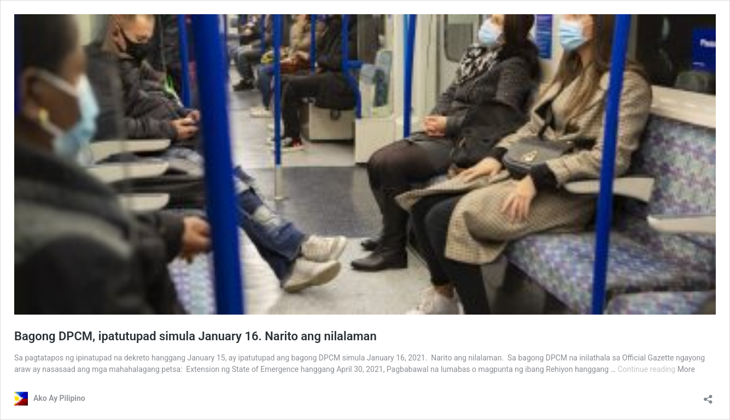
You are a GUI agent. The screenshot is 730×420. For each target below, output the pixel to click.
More (686, 369)
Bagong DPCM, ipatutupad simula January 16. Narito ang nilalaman (195, 336)
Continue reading (647, 369)
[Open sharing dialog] (708, 395)
